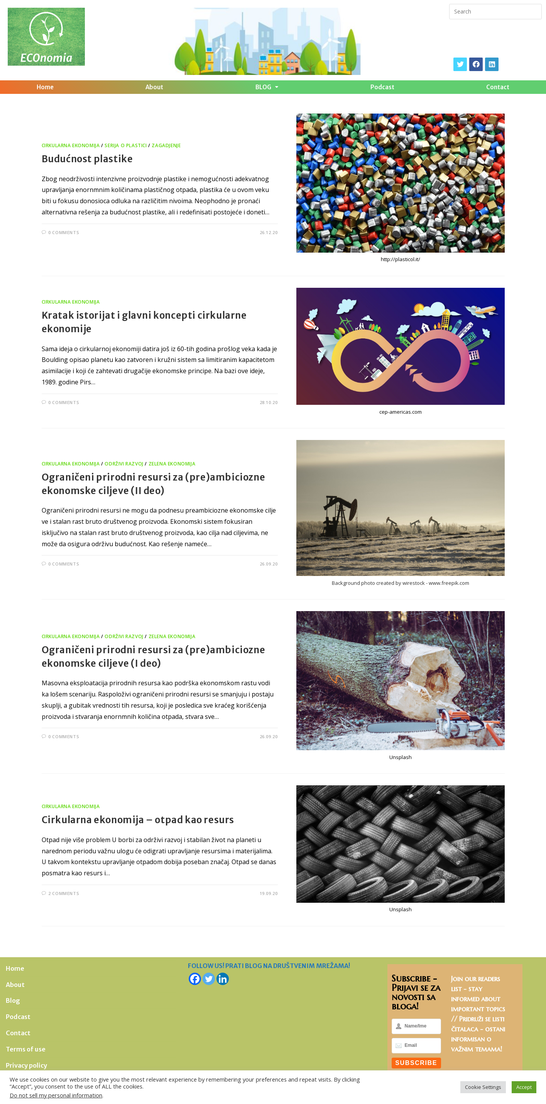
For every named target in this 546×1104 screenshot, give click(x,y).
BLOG (266, 87)
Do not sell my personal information (56, 1095)
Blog (13, 1000)
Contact (497, 87)
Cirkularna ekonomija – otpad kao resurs (138, 820)
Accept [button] (524, 1087)
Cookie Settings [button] (483, 1087)
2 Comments (63, 893)
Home (45, 87)
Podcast (382, 87)
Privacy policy (26, 1065)
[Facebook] (476, 64)
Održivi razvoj (124, 463)
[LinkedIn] (492, 64)
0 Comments (63, 232)
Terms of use (26, 1049)
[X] (460, 64)
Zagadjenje (166, 145)
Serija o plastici (126, 145)
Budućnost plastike (87, 159)
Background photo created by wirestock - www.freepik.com (400, 582)
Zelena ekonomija (172, 463)
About (154, 87)
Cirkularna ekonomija (71, 145)
